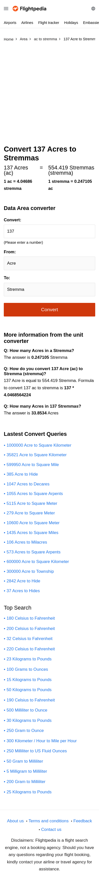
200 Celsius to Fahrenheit (31, 628)
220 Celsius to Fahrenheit (31, 649)
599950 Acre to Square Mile (33, 464)
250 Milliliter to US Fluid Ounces (37, 751)
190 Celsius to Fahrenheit (31, 700)
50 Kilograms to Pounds (29, 689)
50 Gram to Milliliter (25, 761)
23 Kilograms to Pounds (29, 659)
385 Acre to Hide (22, 474)
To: (7, 277)
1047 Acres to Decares (28, 484)
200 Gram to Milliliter (26, 781)
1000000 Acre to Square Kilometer (39, 445)
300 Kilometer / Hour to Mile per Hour (42, 740)
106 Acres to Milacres (27, 542)
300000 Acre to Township (30, 571)
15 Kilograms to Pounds (29, 679)
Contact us (51, 829)
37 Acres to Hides (23, 590)
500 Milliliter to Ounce (27, 710)
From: (10, 252)
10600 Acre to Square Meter (33, 522)
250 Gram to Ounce (25, 730)
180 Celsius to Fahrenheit (31, 618)
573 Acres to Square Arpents (34, 552)
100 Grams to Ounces (27, 669)
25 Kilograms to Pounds (29, 792)
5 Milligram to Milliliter (27, 771)
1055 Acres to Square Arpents (35, 493)
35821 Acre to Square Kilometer (37, 454)
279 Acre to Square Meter (31, 513)
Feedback (82, 821)
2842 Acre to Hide (23, 581)
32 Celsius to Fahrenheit (30, 638)
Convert (49, 309)
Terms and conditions (49, 821)
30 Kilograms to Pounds (29, 720)
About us (15, 821)
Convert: (12, 220)
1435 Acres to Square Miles (32, 532)
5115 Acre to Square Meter (32, 503)
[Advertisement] (49, 95)
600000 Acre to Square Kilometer (38, 561)
